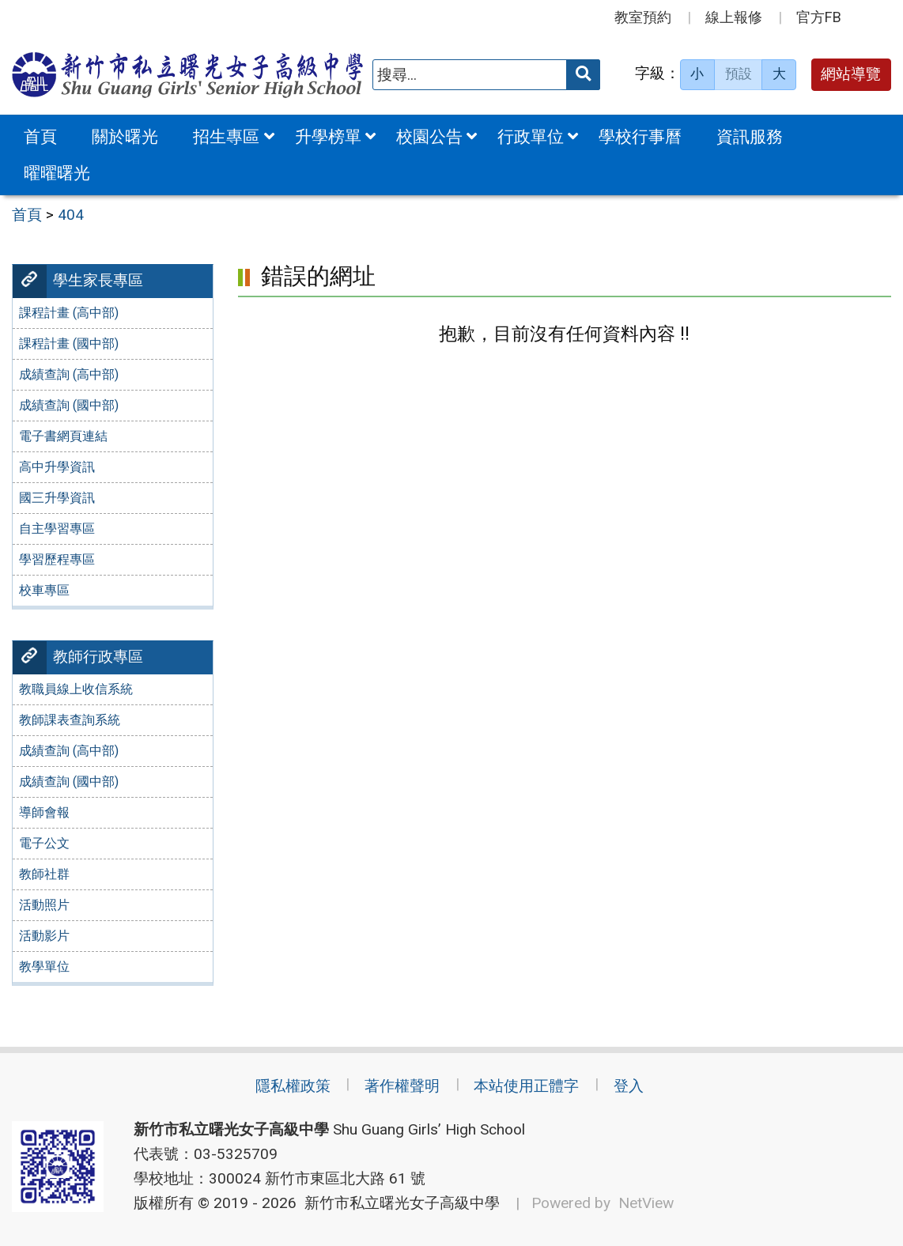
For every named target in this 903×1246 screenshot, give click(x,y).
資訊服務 (749, 136)
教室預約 (642, 17)
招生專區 (226, 136)
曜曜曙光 (57, 173)
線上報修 (733, 17)
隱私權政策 (293, 1086)
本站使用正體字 (526, 1086)
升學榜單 (328, 136)
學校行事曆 (640, 136)
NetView (646, 1203)
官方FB (818, 17)
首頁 (40, 136)
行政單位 (530, 136)
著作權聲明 (402, 1086)
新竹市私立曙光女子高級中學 (398, 1203)
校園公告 (429, 136)
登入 (629, 1086)
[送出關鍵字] (583, 74)
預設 (738, 73)
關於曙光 (125, 136)
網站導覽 (851, 74)
